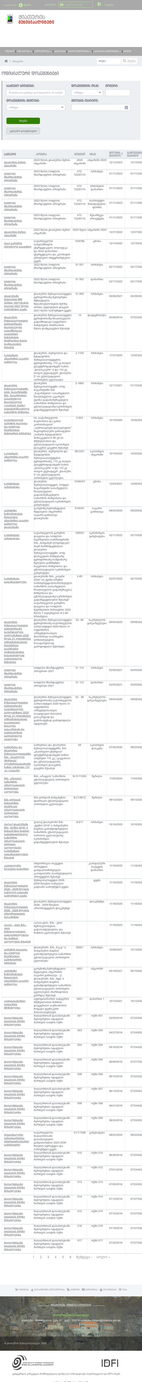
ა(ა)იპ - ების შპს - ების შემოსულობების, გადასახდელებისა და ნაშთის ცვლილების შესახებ (17, 933)
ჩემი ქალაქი (24, 51)
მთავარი (10, 51)
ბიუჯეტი (127, 51)
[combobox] (35, 107)
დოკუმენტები (108, 1290)
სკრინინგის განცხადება (12, 485)
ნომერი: (111, 86)
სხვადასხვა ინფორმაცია (107, 51)
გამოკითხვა (89, 1290)
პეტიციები (22, 1290)
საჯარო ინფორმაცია (79, 51)
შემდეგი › (84, 1257)
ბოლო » (103, 1257)
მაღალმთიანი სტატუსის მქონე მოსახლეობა (14, 1021)
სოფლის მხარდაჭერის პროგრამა (13, 177)
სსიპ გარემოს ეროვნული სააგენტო (17, 245)
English (109, 4)
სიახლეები (59, 51)
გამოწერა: (51, 4)
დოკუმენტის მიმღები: (23, 100)
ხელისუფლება (43, 51)
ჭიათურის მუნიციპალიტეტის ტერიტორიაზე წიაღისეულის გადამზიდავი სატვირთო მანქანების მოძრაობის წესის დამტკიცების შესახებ (16, 332)
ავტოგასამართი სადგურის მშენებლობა (14, 1004)
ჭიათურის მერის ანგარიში (15, 164)
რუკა (123, 1290)
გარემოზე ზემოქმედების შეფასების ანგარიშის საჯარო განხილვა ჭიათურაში (16, 519)
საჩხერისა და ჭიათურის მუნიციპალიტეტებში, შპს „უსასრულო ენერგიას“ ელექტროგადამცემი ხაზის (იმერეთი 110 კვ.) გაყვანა (17, 758)
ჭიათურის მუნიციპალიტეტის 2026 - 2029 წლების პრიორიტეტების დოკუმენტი (16, 910)
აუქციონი (73, 1290)
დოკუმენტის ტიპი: (85, 86)
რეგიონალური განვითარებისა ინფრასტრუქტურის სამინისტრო (16, 1140)
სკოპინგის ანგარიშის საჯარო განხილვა (16, 359)
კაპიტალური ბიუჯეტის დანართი (16, 867)
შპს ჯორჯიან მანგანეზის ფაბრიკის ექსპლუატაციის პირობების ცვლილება (14, 808)
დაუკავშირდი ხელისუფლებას (48, 1290)
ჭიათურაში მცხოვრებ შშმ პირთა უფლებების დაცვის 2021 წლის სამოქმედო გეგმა (16, 302)
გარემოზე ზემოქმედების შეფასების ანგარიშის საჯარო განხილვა (16, 977)
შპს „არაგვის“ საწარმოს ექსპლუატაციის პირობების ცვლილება (14, 785)
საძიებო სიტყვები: (20, 86)
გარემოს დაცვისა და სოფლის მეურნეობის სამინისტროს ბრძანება (15, 956)
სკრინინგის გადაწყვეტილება (15, 580)
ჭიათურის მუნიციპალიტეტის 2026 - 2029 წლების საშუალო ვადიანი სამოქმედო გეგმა (16, 889)
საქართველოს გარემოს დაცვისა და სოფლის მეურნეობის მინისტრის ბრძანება (17, 426)
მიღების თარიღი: (85, 100)
